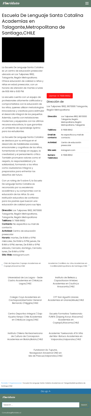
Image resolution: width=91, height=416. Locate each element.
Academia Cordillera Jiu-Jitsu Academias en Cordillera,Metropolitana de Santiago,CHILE (67, 264)
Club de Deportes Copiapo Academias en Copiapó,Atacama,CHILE (22, 264)
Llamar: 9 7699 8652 (59, 95)
